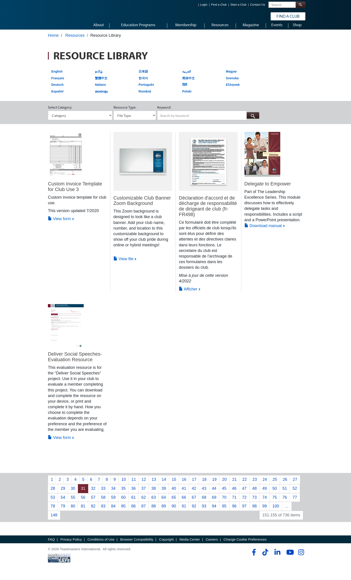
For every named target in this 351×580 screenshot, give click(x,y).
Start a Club (238, 4)
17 (194, 483)
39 (163, 492)
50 (274, 492)
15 (174, 483)
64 (163, 501)
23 (255, 483)
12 (143, 483)
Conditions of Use (101, 543)
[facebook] (253, 556)
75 (274, 501)
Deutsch (57, 89)
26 (285, 483)
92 (194, 510)
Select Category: (60, 111)
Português (146, 89)
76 (285, 501)
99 (264, 510)
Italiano (100, 89)
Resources (75, 39)
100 (275, 510)
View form (59, 223)
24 (265, 483)
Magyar (231, 75)
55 (73, 501)
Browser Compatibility (136, 543)
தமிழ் (99, 75)
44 (214, 492)
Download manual (263, 230)
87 (143, 510)
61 (133, 501)
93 (204, 510)
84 (113, 510)
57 (93, 501)
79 (63, 510)
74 (264, 501)
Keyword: (164, 111)
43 (204, 492)
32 (93, 492)
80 (73, 510)
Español (57, 95)
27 (295, 483)
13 (154, 483)
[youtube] (289, 556)
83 (103, 510)
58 (103, 501)
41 (184, 492)
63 (153, 501)
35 (123, 492)
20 (224, 483)
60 (123, 501)
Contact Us (257, 4)
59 (113, 501)
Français (57, 82)
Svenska (232, 82)
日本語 (143, 75)
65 (173, 501)
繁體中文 (101, 82)
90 (173, 510)
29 (63, 492)
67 (194, 501)
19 (214, 483)
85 (123, 510)
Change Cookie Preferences (245, 543)
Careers (212, 543)
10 (123, 483)
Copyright (166, 543)
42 (194, 492)
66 (184, 501)
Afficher (188, 293)
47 (244, 492)
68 (204, 501)
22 (244, 483)
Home (53, 39)
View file (123, 263)
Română (145, 95)
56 (83, 501)
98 (254, 510)
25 (275, 483)
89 (163, 510)
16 (184, 483)
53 (53, 501)
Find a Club (219, 4)
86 (133, 510)
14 (164, 483)
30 (73, 492)
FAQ (51, 543)
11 (133, 483)
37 (143, 492)
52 (295, 492)
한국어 (143, 82)
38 (153, 492)
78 (53, 510)
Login (204, 4)
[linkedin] (277, 556)
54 (63, 501)
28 (53, 492)
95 (224, 510)
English (57, 75)
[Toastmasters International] (61, 16)
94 (214, 510)
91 (184, 510)
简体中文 (188, 82)
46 (234, 492)
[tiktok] (265, 556)
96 (234, 510)
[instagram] (301, 556)
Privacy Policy (71, 543)
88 (153, 510)
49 (264, 492)
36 (133, 492)
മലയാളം (101, 95)
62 (143, 501)
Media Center (189, 543)
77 (295, 501)
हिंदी (184, 89)
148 (54, 519)
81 (83, 510)
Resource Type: (124, 111)
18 (204, 483)
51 (285, 492)
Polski (186, 95)
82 (93, 510)
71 (234, 501)
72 (244, 501)
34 (113, 492)
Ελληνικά (233, 89)
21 (234, 483)
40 (173, 492)
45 (224, 492)
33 (103, 492)
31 (83, 492)
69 (214, 501)
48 (254, 492)
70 (224, 501)
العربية (186, 75)
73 (254, 501)
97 (244, 510)
